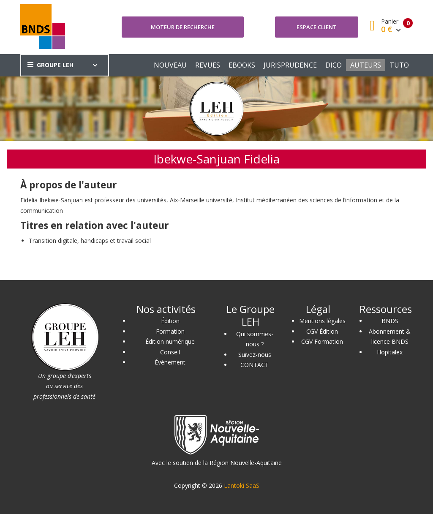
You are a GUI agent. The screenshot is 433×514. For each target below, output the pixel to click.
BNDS (389, 321)
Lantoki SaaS (241, 485)
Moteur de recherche (183, 27)
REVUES (207, 65)
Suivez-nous (254, 355)
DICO (333, 65)
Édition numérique (170, 341)
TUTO (399, 65)
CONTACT (254, 365)
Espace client (317, 27)
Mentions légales (322, 321)
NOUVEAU (170, 65)
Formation (170, 331)
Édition (170, 321)
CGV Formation (322, 341)
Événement (170, 362)
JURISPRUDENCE (290, 65)
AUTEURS (365, 65)
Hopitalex (390, 352)
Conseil (170, 352)
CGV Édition (322, 331)
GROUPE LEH (50, 65)
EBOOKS (242, 65)
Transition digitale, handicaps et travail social (90, 241)
